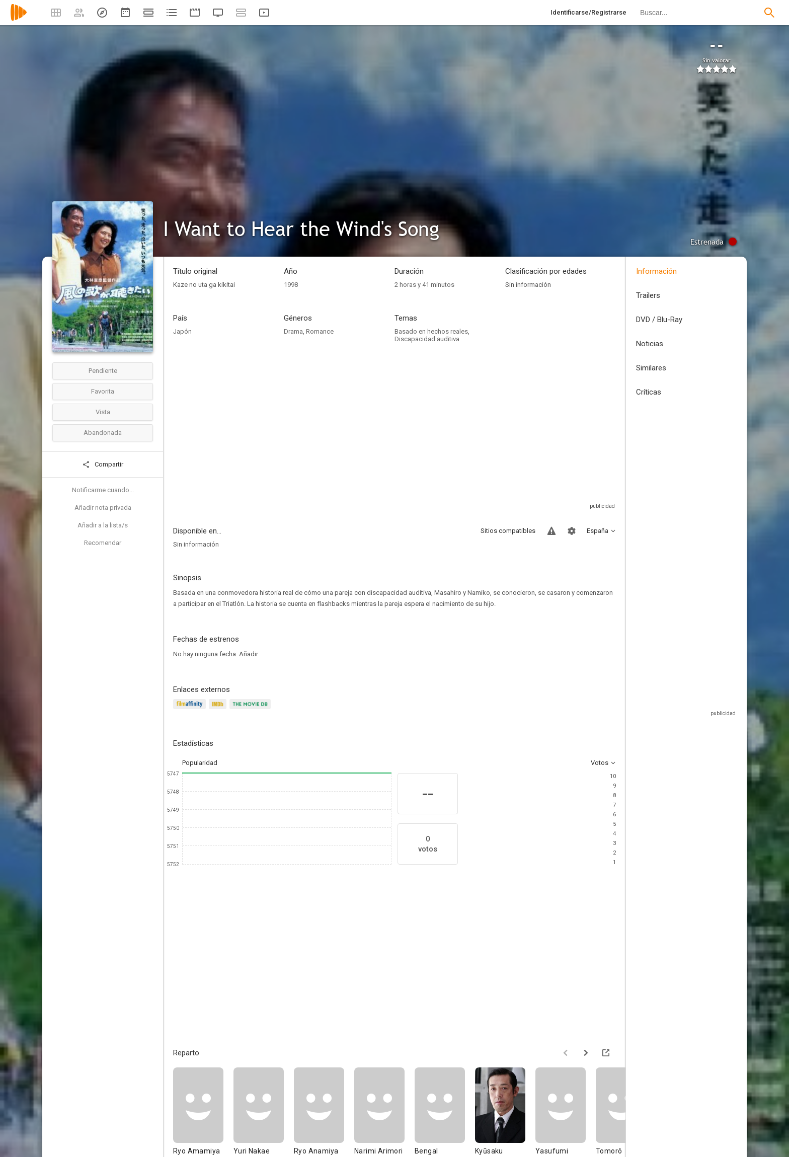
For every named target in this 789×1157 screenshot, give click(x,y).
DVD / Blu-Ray (659, 319)
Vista (103, 412)
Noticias (649, 343)
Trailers (648, 295)
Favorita (102, 391)
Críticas (648, 392)
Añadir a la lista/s (102, 525)
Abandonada (103, 432)
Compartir (102, 464)
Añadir (248, 654)
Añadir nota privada (102, 507)
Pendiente (103, 370)
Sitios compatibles (508, 530)
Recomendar (102, 543)
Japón (182, 331)
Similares (651, 367)
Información (656, 271)
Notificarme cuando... (103, 490)
